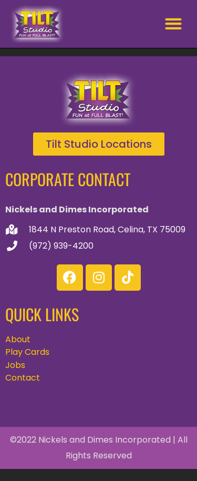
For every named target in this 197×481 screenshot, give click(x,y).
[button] (173, 24)
